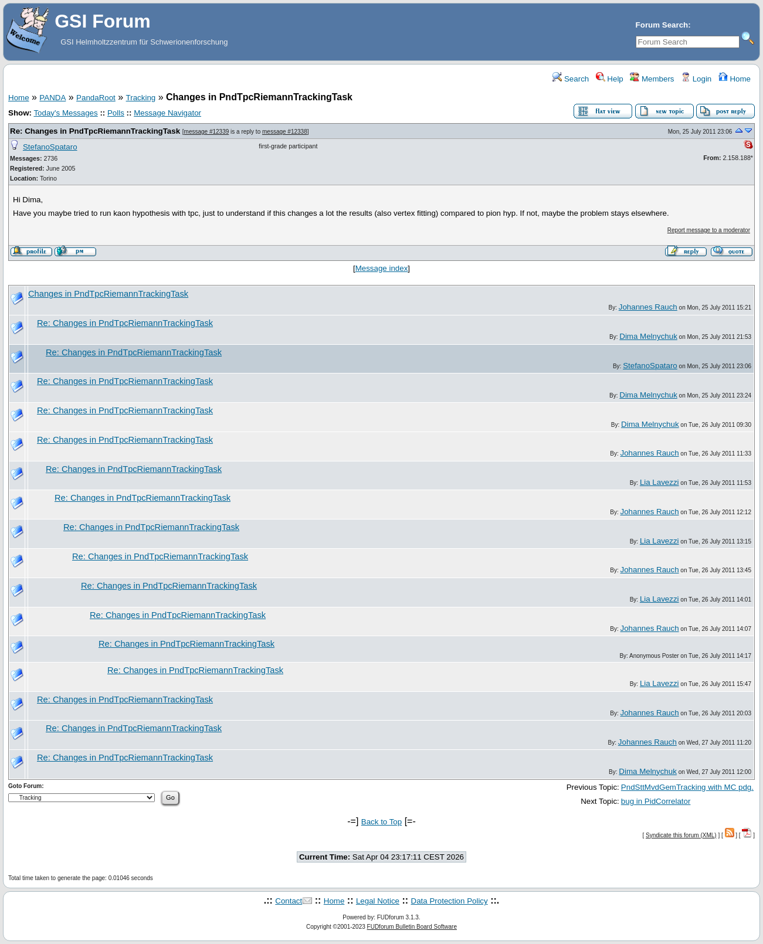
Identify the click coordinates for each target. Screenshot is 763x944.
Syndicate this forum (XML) (681, 835)
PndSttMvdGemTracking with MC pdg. (687, 787)
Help (609, 78)
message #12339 (206, 131)
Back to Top (381, 821)
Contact (288, 901)
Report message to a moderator (708, 230)
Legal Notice (377, 901)
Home (734, 78)
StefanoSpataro (50, 146)
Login (696, 78)
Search (570, 78)
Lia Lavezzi (659, 482)
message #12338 (284, 131)
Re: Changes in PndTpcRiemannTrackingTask (95, 131)
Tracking (141, 97)
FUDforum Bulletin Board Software (412, 926)
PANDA (52, 97)
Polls (115, 112)
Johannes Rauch (648, 307)
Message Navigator (167, 112)
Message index (381, 268)
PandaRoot (96, 97)
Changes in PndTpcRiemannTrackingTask (108, 293)
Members (652, 78)
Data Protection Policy (449, 901)
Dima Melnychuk (648, 336)
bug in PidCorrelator (656, 801)
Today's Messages (65, 112)
